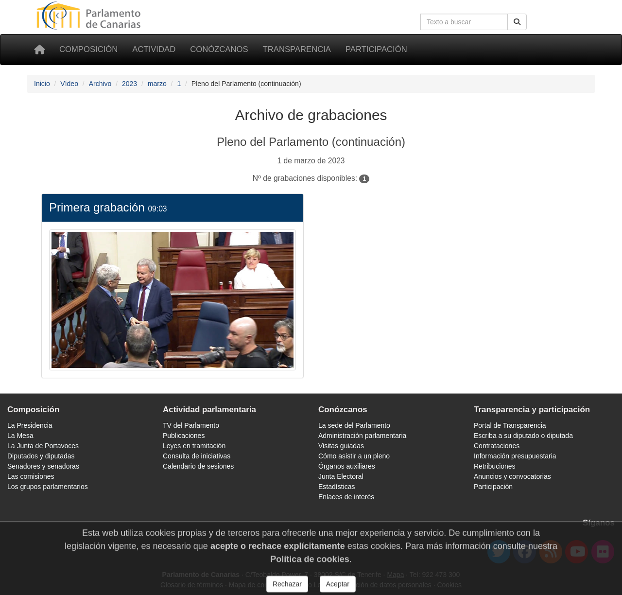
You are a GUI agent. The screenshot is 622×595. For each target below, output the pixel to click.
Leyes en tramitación (194, 446)
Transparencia (297, 49)
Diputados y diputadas (41, 456)
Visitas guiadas (341, 446)
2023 (129, 84)
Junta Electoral (340, 476)
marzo (157, 84)
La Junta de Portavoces (43, 446)
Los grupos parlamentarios (47, 486)
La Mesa (20, 435)
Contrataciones (496, 446)
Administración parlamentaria (362, 435)
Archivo (100, 84)
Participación (376, 49)
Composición (88, 49)
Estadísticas (336, 486)
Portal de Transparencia (510, 425)
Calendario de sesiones (198, 466)
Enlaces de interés (346, 497)
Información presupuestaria (515, 456)
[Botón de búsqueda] (517, 22)
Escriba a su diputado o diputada (523, 435)
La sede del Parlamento (354, 425)
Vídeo (69, 84)
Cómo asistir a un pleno (354, 456)
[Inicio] (39, 50)
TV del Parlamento (191, 425)
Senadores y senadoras (43, 466)
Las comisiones (30, 476)
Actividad (153, 49)
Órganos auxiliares (346, 466)
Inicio (42, 84)
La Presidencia (29, 425)
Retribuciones (495, 466)
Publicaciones (184, 435)
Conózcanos (219, 49)
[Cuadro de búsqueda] (464, 22)
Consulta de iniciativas (196, 456)
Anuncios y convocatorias (512, 476)
